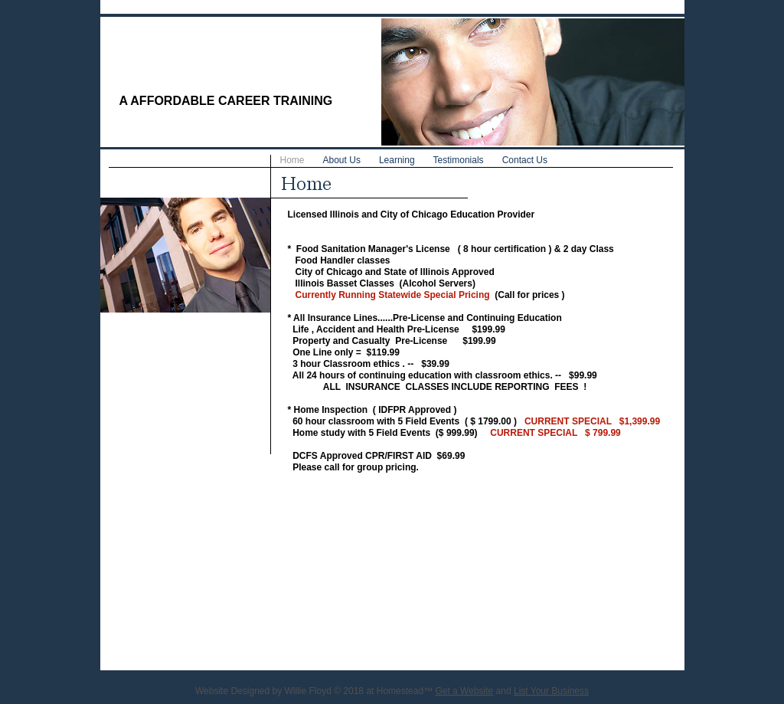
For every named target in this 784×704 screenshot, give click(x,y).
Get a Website (464, 691)
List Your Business (551, 691)
